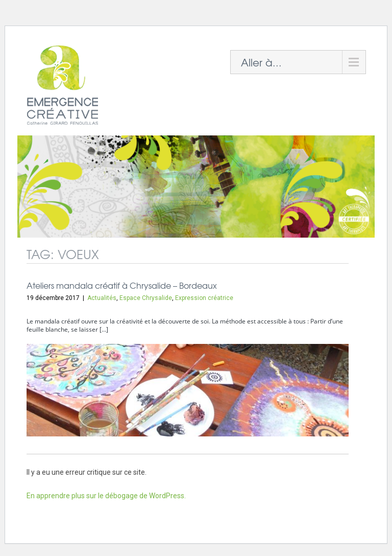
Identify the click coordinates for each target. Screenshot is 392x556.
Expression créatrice (204, 298)
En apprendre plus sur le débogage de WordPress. (106, 496)
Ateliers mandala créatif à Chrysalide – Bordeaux (122, 285)
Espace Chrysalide (145, 298)
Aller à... (261, 62)
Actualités (101, 298)
